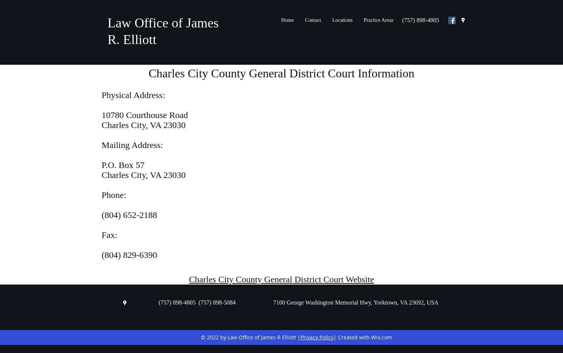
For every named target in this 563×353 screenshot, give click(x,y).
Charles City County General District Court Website (281, 279)
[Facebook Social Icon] (452, 20)
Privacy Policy (317, 337)
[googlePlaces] (463, 20)
